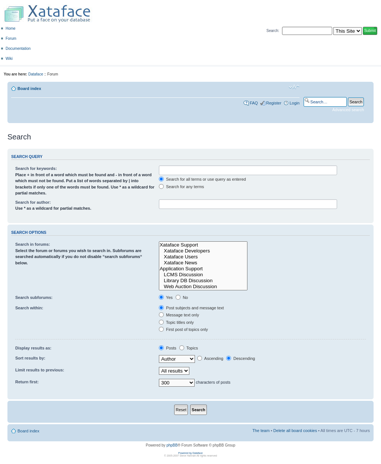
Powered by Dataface (190, 453)
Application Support (203, 269)
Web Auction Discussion (203, 287)
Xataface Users (203, 257)
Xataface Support (203, 245)
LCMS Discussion (203, 275)
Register (273, 103)
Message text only (179, 315)
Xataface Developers (203, 251)
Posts (167, 348)
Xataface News (203, 263)
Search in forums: (32, 244)
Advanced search (348, 109)
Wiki (9, 59)
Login (294, 103)
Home (11, 28)
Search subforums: (33, 297)
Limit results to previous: (39, 370)
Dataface (35, 74)
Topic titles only (176, 322)
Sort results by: (30, 358)
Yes (166, 297)
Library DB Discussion (203, 281)
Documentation (18, 48)
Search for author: (33, 202)
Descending (240, 358)
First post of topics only (183, 329)
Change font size (294, 87)
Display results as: (33, 348)
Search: (272, 31)
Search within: (29, 308)
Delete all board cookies (295, 430)
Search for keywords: (36, 168)
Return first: (27, 382)
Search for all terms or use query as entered (202, 179)
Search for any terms (181, 186)
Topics (188, 348)
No (182, 297)
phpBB (171, 445)
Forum (11, 38)
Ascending (210, 358)
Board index (29, 88)
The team (260, 430)
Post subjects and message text (191, 308)
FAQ (254, 103)
